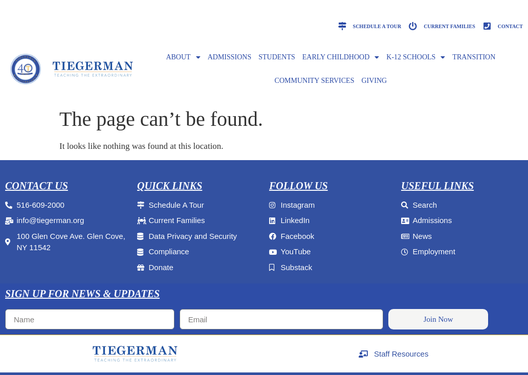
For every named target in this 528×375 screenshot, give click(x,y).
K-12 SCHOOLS (415, 57)
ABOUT (183, 57)
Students (276, 57)
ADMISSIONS (230, 57)
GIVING (374, 80)
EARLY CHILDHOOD (340, 57)
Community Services (315, 80)
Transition (473, 57)
